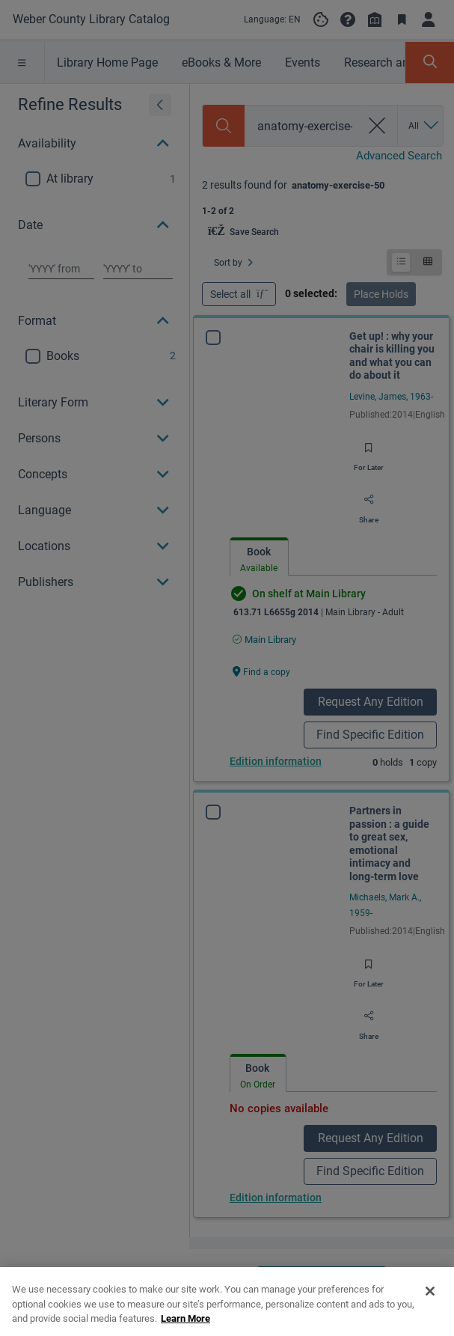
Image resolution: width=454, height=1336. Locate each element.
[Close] (430, 1315)
